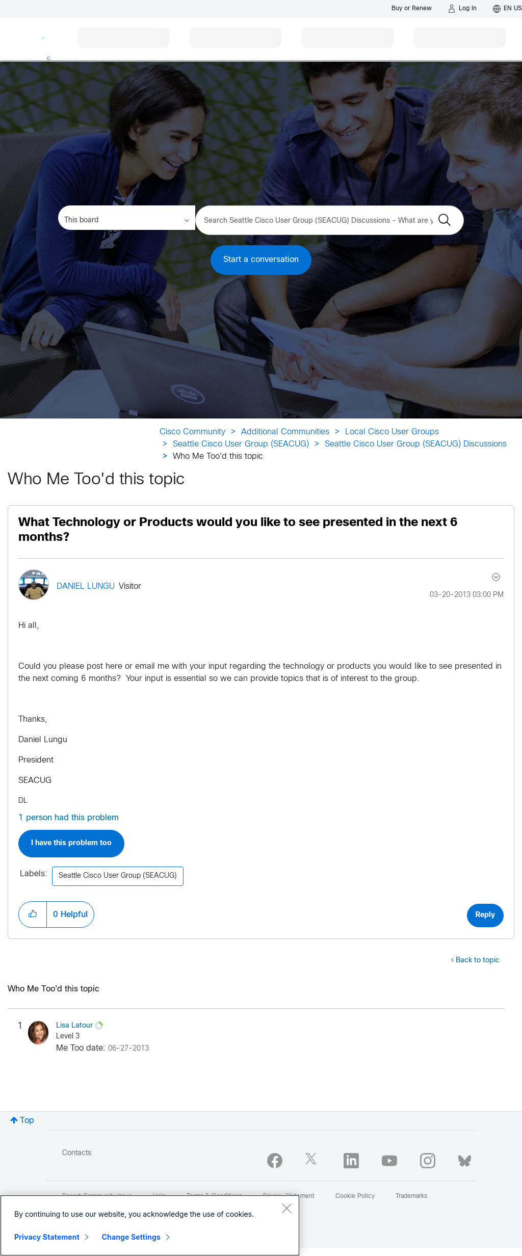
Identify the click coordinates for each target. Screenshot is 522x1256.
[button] (32, 914)
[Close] (286, 1208)
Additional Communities (285, 432)
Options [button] (495, 577)
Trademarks (411, 1196)
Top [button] (27, 1120)
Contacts (76, 1153)
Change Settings (131, 1237)
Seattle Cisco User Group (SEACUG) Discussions (416, 444)
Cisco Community (192, 432)
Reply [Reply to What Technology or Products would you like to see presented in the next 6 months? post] (485, 915)
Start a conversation (261, 260)
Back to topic (478, 960)
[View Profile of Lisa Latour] (74, 1026)
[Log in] (462, 8)
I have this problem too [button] (71, 843)
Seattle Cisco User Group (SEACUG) (241, 444)
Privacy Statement (47, 1237)
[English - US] (507, 8)
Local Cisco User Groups (392, 432)
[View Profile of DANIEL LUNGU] (86, 586)
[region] (150, 1225)
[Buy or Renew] (412, 8)
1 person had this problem (68, 818)
